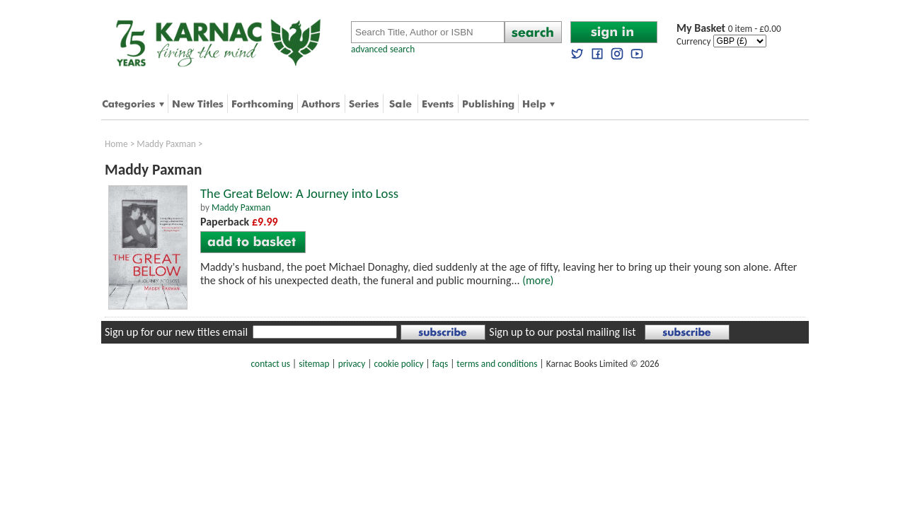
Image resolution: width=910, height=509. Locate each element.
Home (116, 144)
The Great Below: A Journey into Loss (299, 193)
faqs (440, 364)
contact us (270, 364)
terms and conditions (496, 364)
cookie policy (398, 364)
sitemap (314, 364)
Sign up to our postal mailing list (562, 332)
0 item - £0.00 (728, 29)
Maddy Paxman (166, 144)
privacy (352, 364)
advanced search (383, 49)
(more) (537, 280)
